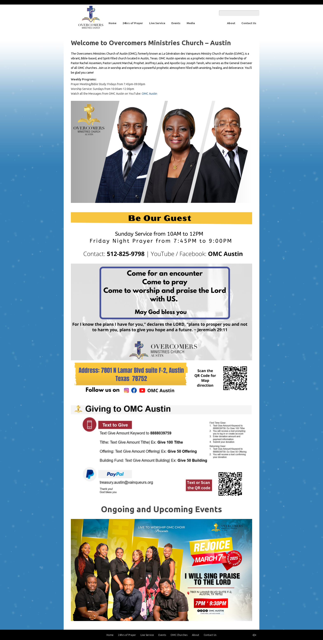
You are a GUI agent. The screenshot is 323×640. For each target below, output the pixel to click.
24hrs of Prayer (133, 23)
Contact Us (248, 23)
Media (191, 23)
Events (175, 23)
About (231, 23)
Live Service (157, 23)
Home (112, 23)
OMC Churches (211, 23)
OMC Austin (150, 93)
